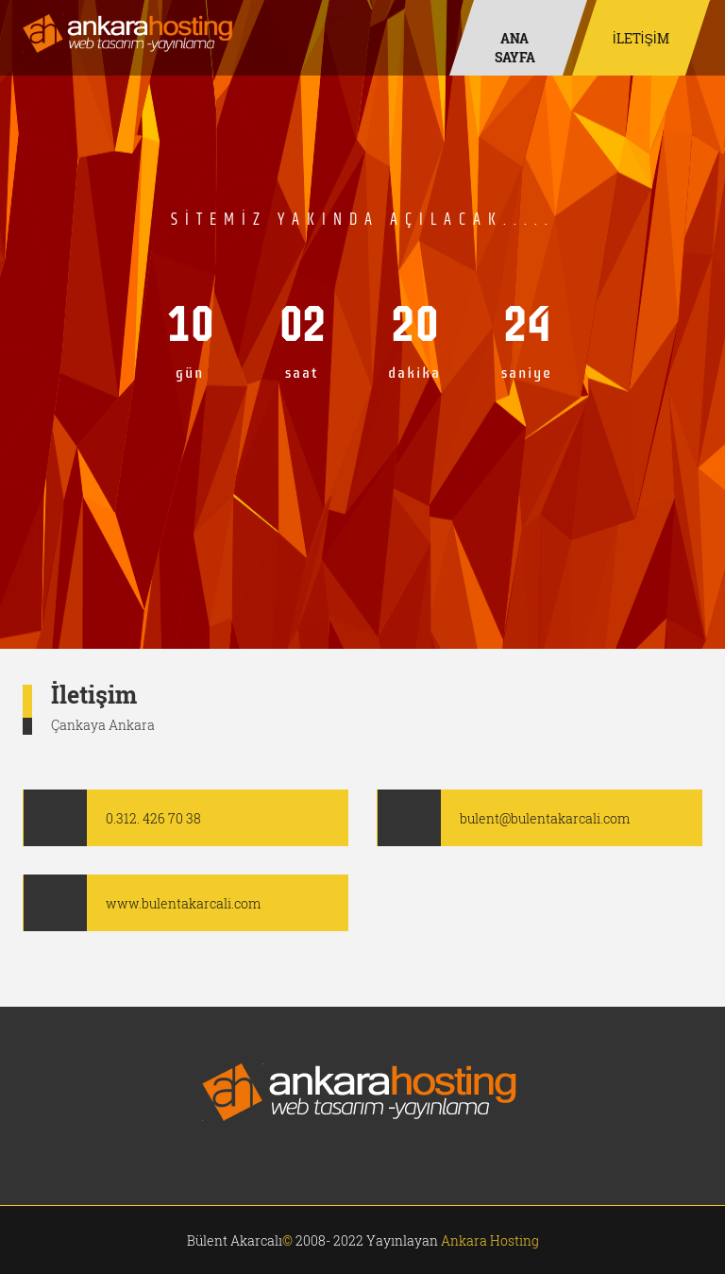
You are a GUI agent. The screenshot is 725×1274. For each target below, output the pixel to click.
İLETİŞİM (641, 38)
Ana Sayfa (515, 47)
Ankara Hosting (490, 1240)
